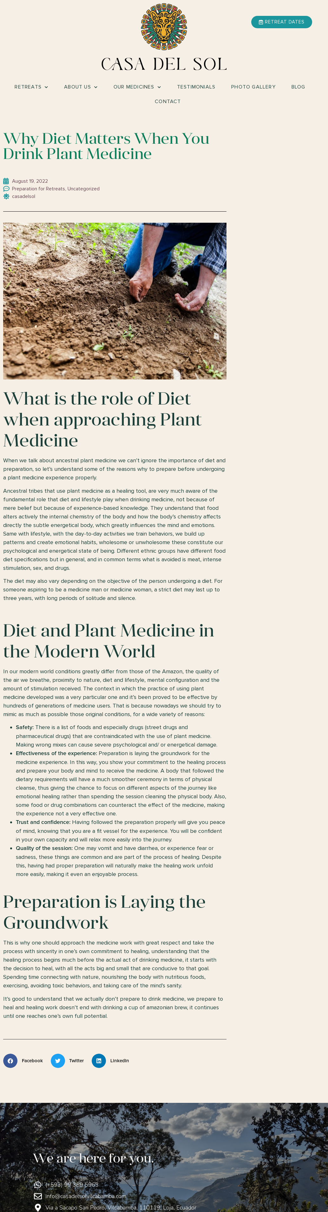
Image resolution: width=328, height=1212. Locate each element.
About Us (81, 87)
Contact (168, 101)
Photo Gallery (253, 87)
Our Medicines (137, 87)
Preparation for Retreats (38, 189)
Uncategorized (84, 189)
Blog (298, 87)
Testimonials (196, 87)
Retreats (31, 87)
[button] (25, 1061)
